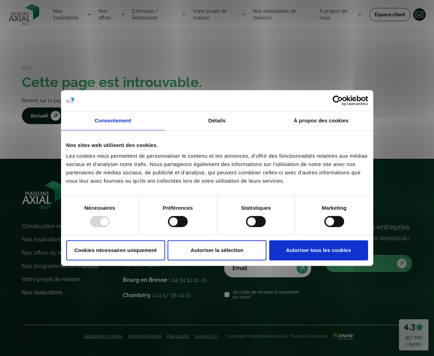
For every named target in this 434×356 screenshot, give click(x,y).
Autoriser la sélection (217, 250)
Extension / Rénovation (146, 14)
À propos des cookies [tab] (321, 120)
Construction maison (48, 226)
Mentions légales (144, 336)
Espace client (390, 14)
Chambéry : (157, 295)
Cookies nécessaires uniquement (115, 250)
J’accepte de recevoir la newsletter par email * (265, 294)
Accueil (46, 116)
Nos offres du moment (51, 253)
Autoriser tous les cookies (318, 250)
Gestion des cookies (103, 336)
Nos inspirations (66, 14)
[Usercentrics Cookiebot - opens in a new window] (337, 100)
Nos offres (105, 14)
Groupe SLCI (207, 336)
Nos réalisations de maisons (276, 14)
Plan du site (178, 336)
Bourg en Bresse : (164, 280)
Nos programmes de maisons (60, 266)
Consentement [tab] (113, 120)
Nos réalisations (42, 292)
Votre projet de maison (211, 14)
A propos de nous (334, 14)
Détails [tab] (217, 120)
